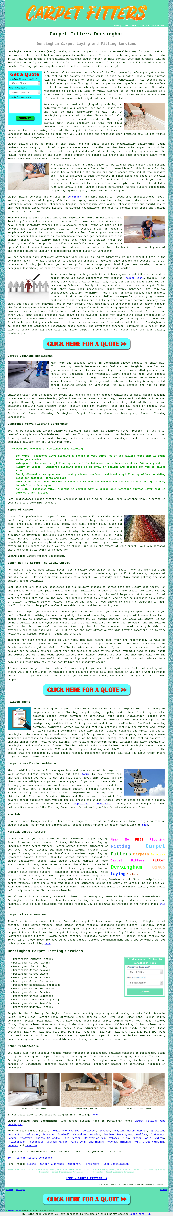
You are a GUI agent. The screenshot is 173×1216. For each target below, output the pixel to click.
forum (85, 774)
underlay (110, 104)
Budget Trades (14, 1210)
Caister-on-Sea (94, 1138)
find (19, 921)
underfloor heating (108, 1064)
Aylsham (114, 1138)
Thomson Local (134, 278)
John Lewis (103, 803)
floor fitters (99, 1056)
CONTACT (145, 26)
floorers (154, 1064)
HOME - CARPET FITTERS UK (86, 1178)
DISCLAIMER (158, 26)
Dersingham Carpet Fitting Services (45, 951)
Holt (137, 1141)
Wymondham (79, 1134)
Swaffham (141, 1134)
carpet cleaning (53, 1056)
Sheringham (96, 1141)
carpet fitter (92, 59)
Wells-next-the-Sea (66, 1130)
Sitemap (9, 1190)
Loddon (12, 1138)
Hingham (125, 1141)
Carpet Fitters (18, 1151)
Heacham (112, 1141)
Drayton (118, 1130)
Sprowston (157, 1130)
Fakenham (48, 1134)
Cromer (137, 1138)
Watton (159, 1138)
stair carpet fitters (23, 864)
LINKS (125, 26)
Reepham (108, 1134)
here (48, 943)
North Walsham (137, 1130)
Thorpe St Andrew (48, 1138)
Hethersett (36, 1141)
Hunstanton (15, 1134)
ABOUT (134, 26)
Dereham (13, 1145)
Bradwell (64, 1134)
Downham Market (57, 1141)
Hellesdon (32, 1134)
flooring (113, 91)
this (145, 825)
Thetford (26, 1138)
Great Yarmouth (153, 1141)
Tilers (31, 1164)
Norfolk (21, 1130)
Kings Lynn (78, 1141)
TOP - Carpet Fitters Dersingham (31, 1157)
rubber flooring (74, 1053)
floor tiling (75, 1060)
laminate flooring (147, 1056)
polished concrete (121, 1053)
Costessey (157, 1134)
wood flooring (121, 1060)
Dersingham (75, 196)
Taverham (31, 1145)
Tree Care (92, 1164)
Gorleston (89, 1130)
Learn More (137, 1214)
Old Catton (73, 1138)
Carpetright (81, 803)
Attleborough (17, 1141)
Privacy (163, 1190)
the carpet (102, 176)
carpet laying (97, 853)
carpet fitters (106, 130)
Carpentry (74, 1164)
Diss (126, 1138)
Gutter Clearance (52, 1164)
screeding (33, 1060)
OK (149, 1214)
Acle (148, 1138)
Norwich (95, 1134)
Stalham (105, 1130)
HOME (116, 26)
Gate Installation (116, 1164)
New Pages (20, 1190)
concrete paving (56, 1064)
